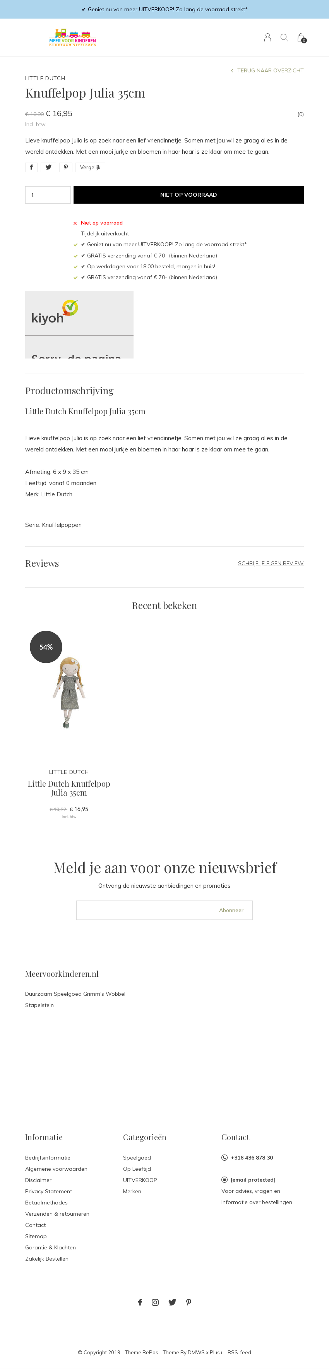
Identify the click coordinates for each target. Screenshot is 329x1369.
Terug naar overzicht (270, 70)
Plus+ (216, 1352)
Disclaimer (38, 1180)
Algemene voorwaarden (56, 1168)
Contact (35, 1224)
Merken (132, 1191)
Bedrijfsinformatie (47, 1157)
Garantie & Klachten (50, 1247)
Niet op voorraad (188, 194)
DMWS (196, 1352)
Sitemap (36, 1236)
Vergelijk (90, 167)
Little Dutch (56, 494)
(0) (300, 114)
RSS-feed (239, 1352)
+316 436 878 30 (252, 1157)
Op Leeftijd (137, 1168)
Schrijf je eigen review (271, 563)
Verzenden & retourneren (57, 1213)
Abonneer (231, 910)
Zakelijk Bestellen (47, 1258)
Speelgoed (137, 1157)
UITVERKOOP (140, 1180)
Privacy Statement (48, 1191)
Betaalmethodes (46, 1202)
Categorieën (144, 1137)
